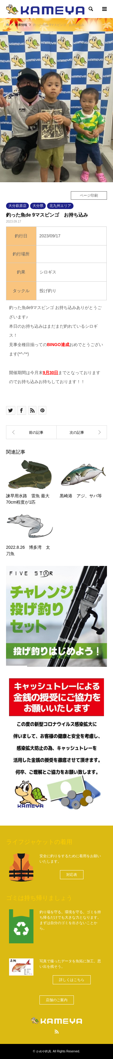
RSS (57, 1031)
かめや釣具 (43, 1051)
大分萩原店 (17, 206)
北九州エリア (60, 206)
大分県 (38, 206)
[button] (71, 874)
